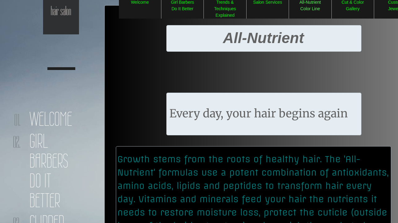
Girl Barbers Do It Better (48, 170)
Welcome (50, 119)
